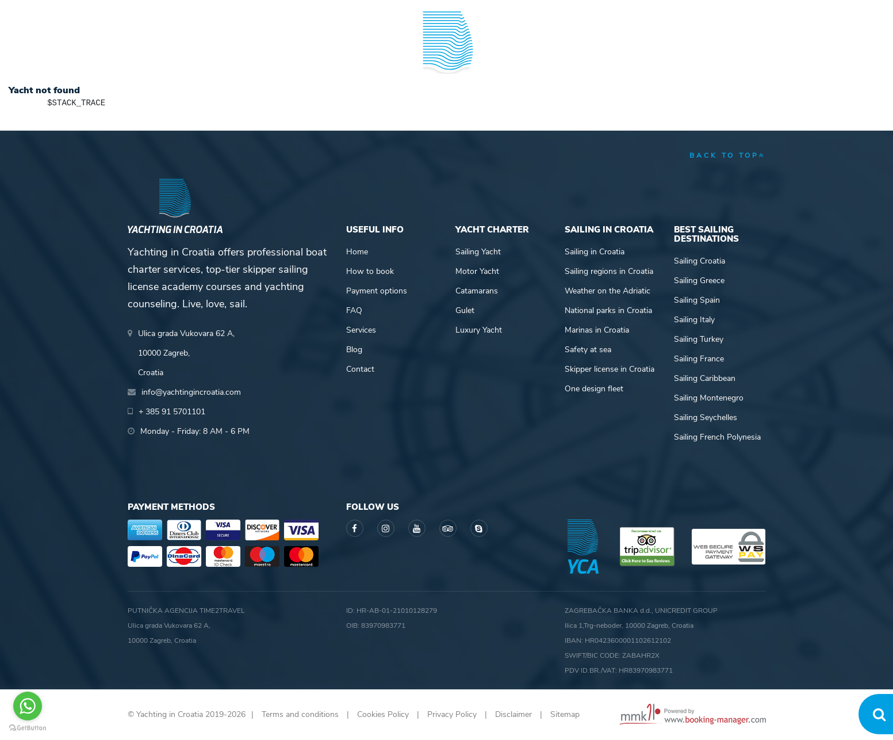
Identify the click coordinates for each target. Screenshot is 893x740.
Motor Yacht (477, 271)
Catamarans (476, 290)
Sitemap (565, 714)
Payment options (376, 290)
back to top (727, 155)
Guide (622, 54)
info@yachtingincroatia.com (268, 11)
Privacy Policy (452, 714)
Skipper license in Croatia (609, 369)
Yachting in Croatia (446, 101)
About (751, 54)
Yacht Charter (161, 54)
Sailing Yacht (478, 251)
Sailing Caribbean (704, 378)
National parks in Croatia (608, 310)
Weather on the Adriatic (607, 290)
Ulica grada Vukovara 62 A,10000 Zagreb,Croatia (186, 353)
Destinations (248, 54)
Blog (686, 54)
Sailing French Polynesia (717, 437)
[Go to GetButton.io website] (27, 728)
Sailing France (699, 358)
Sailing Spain (697, 300)
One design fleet (594, 388)
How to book (370, 271)
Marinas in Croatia (597, 330)
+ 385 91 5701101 (167, 11)
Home (357, 251)
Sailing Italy (694, 319)
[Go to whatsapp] (27, 706)
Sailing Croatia (699, 260)
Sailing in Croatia (594, 251)
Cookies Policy (383, 714)
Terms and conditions (300, 714)
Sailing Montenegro (708, 397)
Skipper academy (340, 54)
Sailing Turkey (698, 339)
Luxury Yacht (478, 330)
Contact (360, 369)
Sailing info (542, 54)
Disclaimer (513, 714)
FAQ (354, 310)
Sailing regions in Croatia (609, 271)
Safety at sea (588, 349)
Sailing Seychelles (705, 417)
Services (361, 330)
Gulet (464, 310)
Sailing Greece (699, 280)
